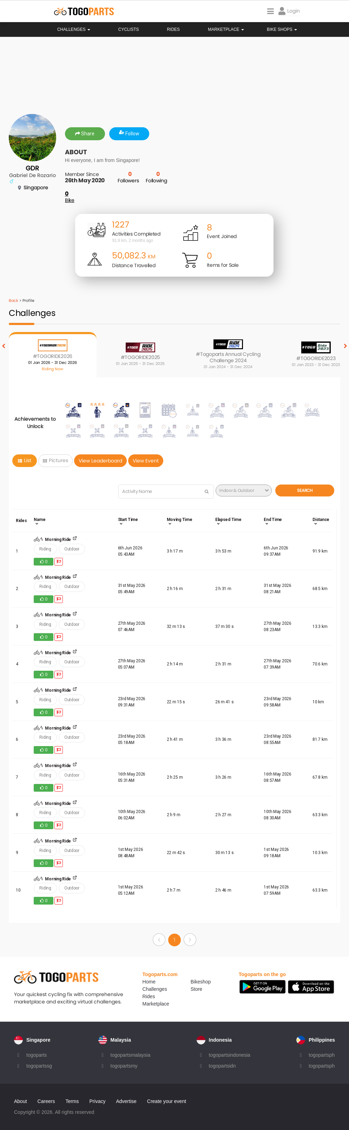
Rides (173, 29)
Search (304, 490)
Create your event (166, 1101)
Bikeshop (201, 981)
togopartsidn (222, 1066)
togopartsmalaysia (131, 1055)
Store (196, 989)
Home (149, 981)
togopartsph (322, 1055)
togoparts (36, 1055)
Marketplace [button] (226, 29)
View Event (146, 460)
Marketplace (156, 1004)
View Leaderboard (100, 460)
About (20, 1101)
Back (13, 300)
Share (84, 133)
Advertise (126, 1101)
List (24, 460)
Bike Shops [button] (282, 29)
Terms (72, 1101)
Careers (46, 1101)
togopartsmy (124, 1066)
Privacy (98, 1101)
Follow (129, 133)
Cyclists (128, 29)
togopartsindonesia (229, 1055)
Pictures (55, 460)
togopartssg (39, 1066)
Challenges (73, 29)
